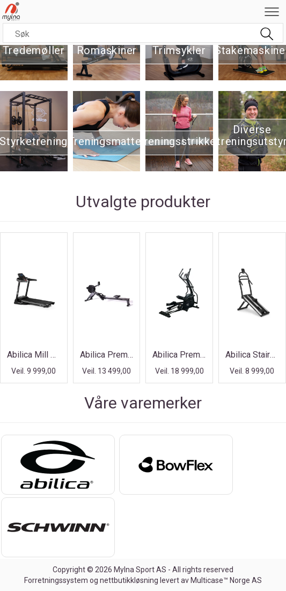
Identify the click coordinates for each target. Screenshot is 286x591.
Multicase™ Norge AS (226, 580)
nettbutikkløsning (129, 580)
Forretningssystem (56, 580)
